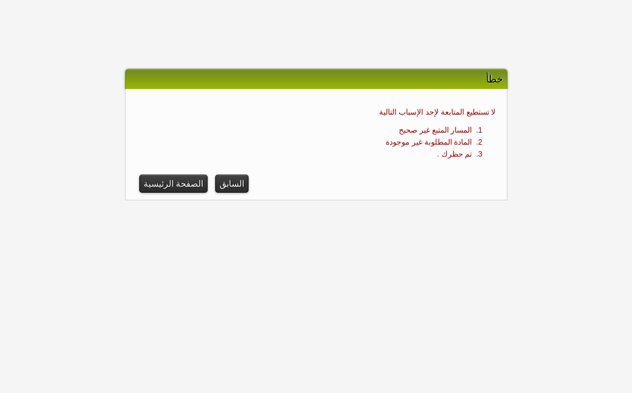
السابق (232, 183)
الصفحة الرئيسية (173, 183)
